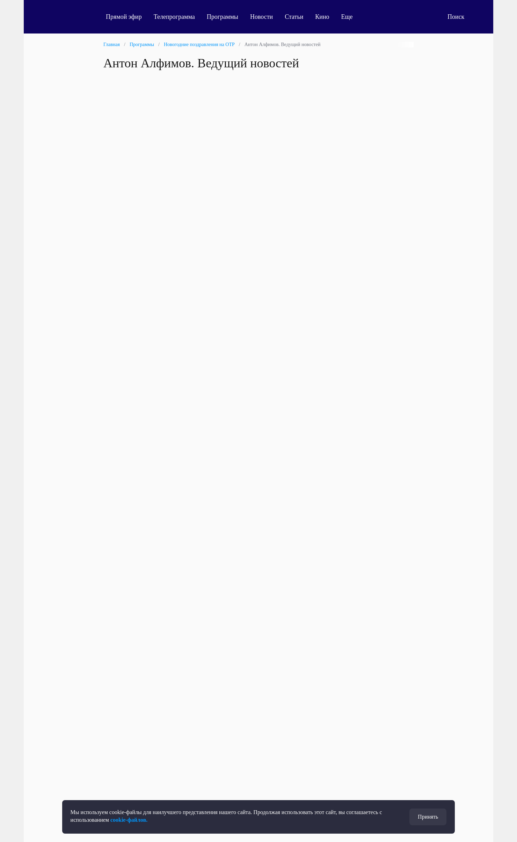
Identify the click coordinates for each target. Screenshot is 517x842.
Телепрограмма (174, 16)
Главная (111, 44)
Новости (261, 16)
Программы (222, 16)
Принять (428, 817)
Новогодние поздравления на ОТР (199, 44)
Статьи (294, 16)
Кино (322, 16)
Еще (351, 16)
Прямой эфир (124, 16)
